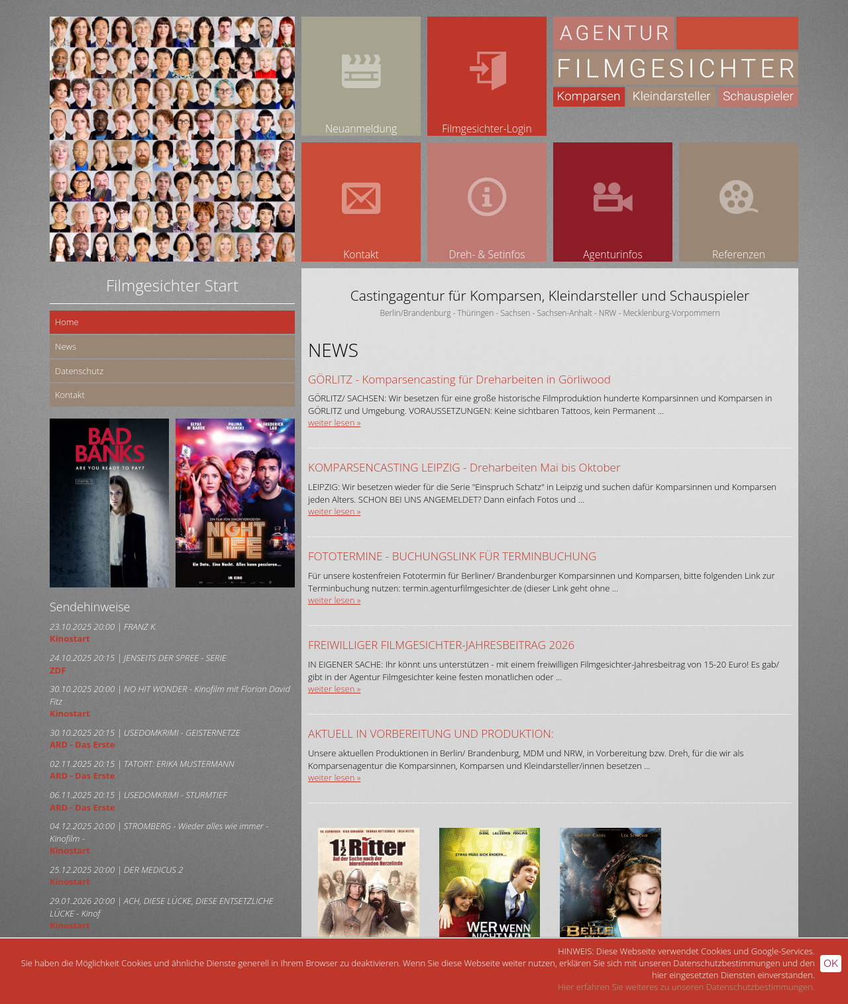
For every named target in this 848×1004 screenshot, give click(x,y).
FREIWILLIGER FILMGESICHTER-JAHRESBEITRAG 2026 (441, 644)
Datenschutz (79, 371)
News (65, 346)
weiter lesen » (334, 422)
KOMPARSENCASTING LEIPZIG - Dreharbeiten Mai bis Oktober (464, 467)
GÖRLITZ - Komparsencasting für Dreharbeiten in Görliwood (459, 379)
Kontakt (70, 395)
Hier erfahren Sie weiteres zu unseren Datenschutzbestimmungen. (686, 987)
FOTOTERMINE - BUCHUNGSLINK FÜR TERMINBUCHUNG (452, 556)
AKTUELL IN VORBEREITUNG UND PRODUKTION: (431, 733)
